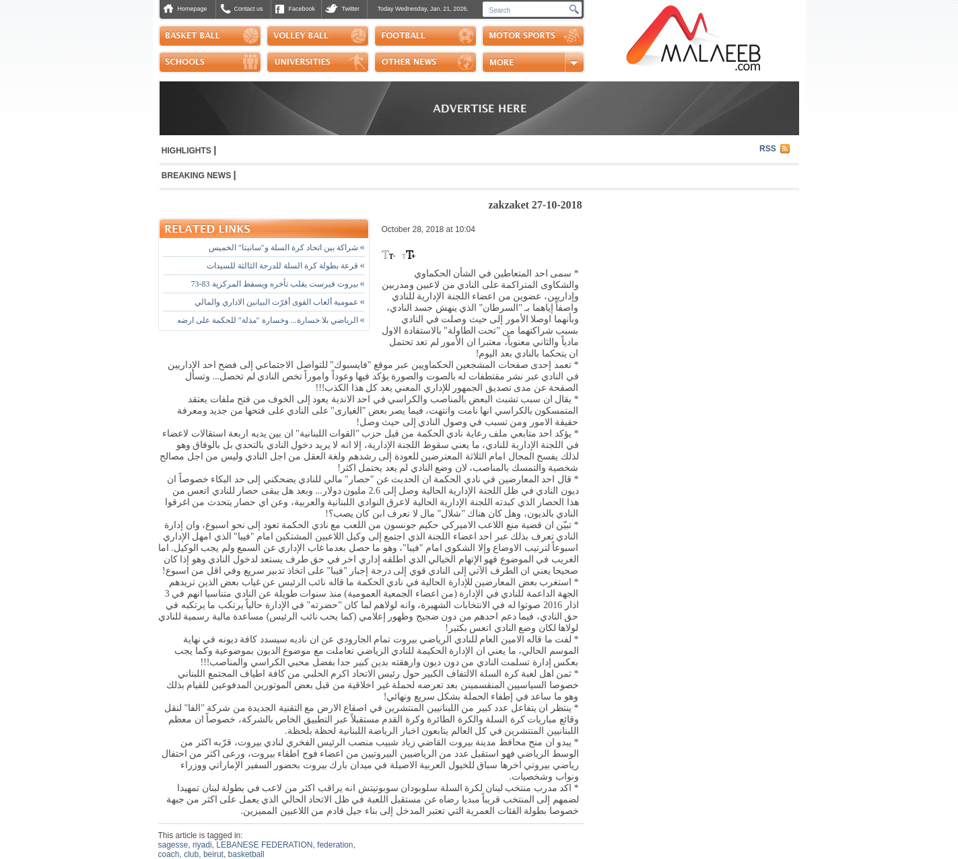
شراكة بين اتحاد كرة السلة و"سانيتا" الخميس (287, 247)
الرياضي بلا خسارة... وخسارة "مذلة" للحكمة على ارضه (271, 320)
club (191, 854)
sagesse (173, 845)
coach (169, 854)
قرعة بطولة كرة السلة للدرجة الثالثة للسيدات (286, 265)
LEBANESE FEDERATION (264, 845)
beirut (213, 854)
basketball (246, 854)
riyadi (202, 845)
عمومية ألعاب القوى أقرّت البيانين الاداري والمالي (280, 302)
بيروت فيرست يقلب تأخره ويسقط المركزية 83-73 (278, 284)
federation (335, 845)
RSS (767, 148)
